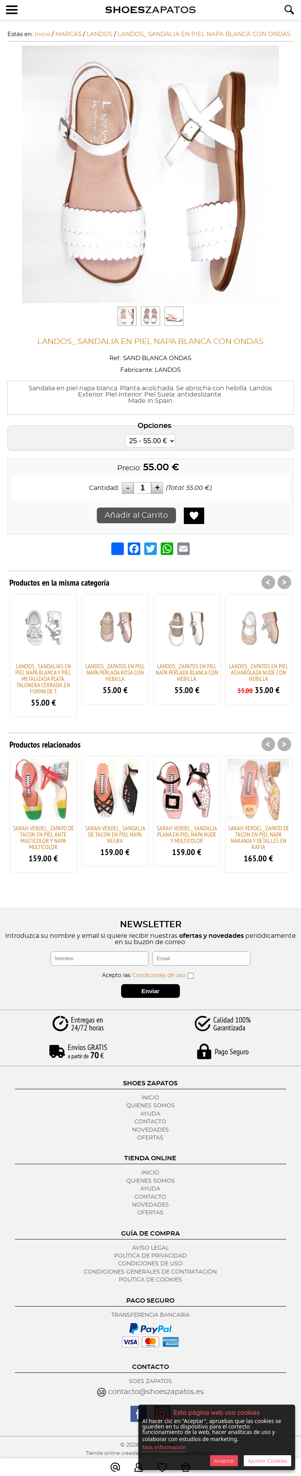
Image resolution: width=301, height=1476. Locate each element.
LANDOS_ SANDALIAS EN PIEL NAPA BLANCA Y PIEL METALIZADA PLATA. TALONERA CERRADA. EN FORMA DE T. (43, 678)
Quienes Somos (150, 1105)
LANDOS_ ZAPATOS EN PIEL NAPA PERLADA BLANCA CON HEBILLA (187, 672)
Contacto (150, 1122)
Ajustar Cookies (267, 1460)
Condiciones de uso (158, 975)
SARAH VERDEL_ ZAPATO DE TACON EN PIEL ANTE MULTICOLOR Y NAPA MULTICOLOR (43, 837)
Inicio (150, 1098)
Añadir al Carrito (136, 515)
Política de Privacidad (150, 1256)
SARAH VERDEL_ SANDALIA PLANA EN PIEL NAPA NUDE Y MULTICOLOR (187, 834)
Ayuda (150, 1114)
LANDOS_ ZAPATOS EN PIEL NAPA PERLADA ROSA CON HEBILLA (115, 672)
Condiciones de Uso (150, 1264)
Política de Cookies (150, 1280)
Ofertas (150, 1138)
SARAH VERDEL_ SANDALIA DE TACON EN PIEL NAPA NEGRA (115, 834)
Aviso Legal (150, 1248)
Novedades (150, 1130)
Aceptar (224, 1460)
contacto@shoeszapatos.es (156, 1392)
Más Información (164, 1447)
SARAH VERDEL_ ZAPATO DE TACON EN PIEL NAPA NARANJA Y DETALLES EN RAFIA (258, 837)
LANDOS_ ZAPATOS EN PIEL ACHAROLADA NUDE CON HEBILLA (258, 672)
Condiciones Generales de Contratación (150, 1272)
